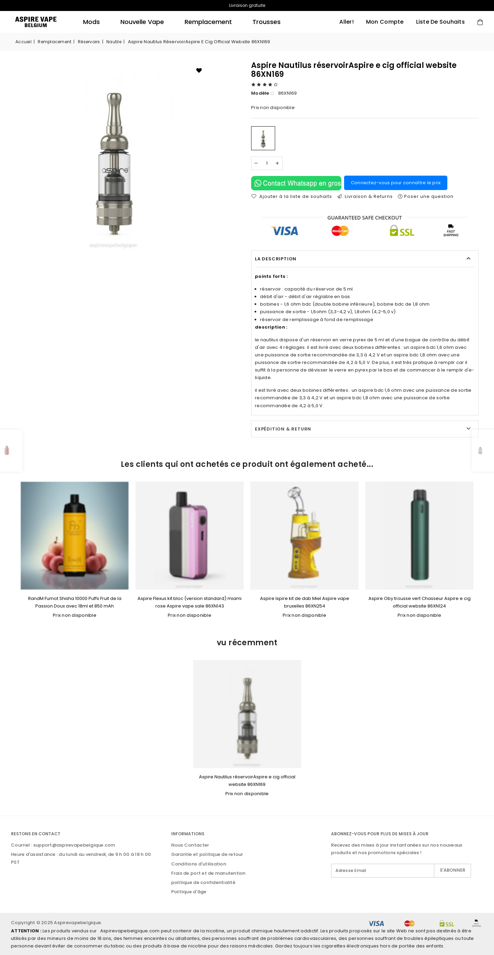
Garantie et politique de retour (207, 854)
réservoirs (89, 42)
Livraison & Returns (365, 196)
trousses (266, 21)
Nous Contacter (190, 845)
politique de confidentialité (203, 882)
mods (91, 21)
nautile (113, 42)
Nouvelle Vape (142, 21)
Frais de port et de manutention (208, 873)
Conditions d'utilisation (198, 864)
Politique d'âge (189, 891)
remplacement (208, 21)
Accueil (23, 42)
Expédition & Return (283, 429)
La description (275, 259)
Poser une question (426, 196)
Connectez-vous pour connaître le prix (396, 182)
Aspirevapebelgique (77, 922)
